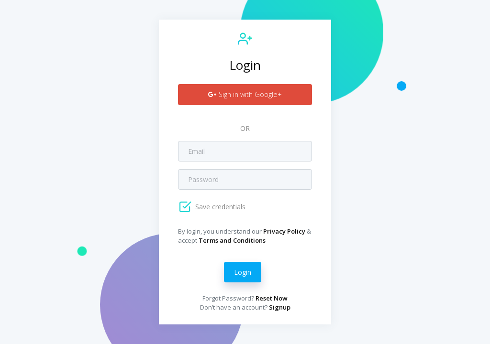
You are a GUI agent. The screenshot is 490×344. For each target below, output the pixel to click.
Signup (279, 307)
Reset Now (272, 298)
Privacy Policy (284, 231)
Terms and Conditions (232, 240)
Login (242, 272)
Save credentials (219, 206)
